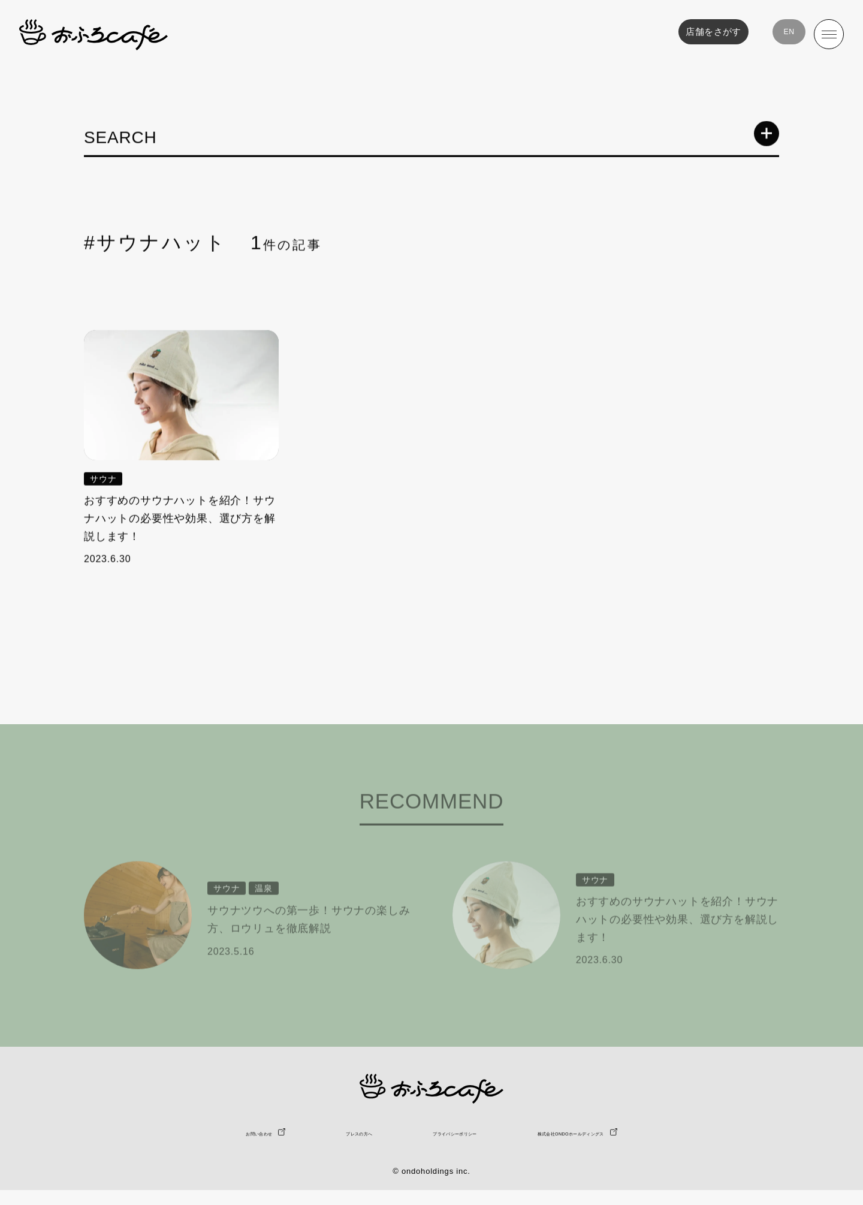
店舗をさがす (701, 34)
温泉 (264, 913)
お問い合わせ (171, 1147)
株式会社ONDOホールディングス (633, 1147)
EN (781, 34)
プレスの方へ (305, 1147)
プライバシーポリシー (446, 1147)
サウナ (103, 480)
